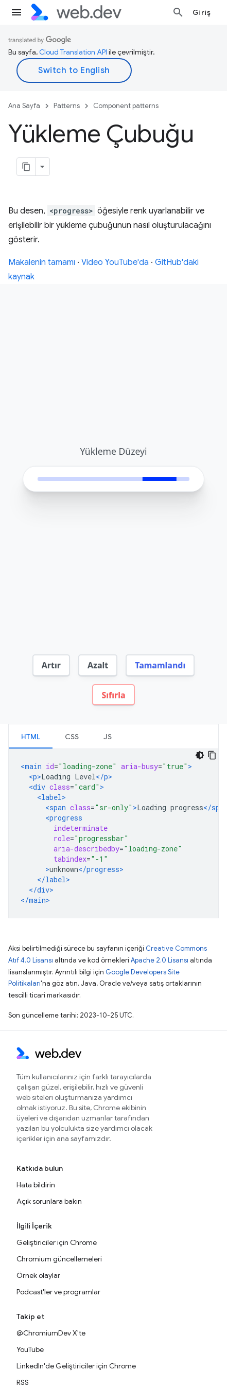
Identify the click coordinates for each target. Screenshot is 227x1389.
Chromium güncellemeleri (59, 1257)
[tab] (31, 735)
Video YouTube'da (115, 262)
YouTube (30, 1348)
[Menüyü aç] (16, 12)
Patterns (67, 105)
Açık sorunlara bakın (49, 1200)
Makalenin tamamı (41, 262)
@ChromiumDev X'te (50, 1332)
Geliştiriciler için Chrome (56, 1241)
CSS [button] (72, 735)
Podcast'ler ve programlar (58, 1290)
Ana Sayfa (24, 105)
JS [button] (107, 735)
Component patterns (126, 105)
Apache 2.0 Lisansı (159, 959)
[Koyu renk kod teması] (200, 754)
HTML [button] (30, 735)
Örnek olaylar (38, 1274)
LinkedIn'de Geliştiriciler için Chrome (76, 1364)
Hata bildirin (35, 1183)
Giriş (202, 12)
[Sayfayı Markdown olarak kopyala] (26, 166)
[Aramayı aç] (178, 12)
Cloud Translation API (73, 52)
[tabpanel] (113, 832)
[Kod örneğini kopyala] (212, 754)
